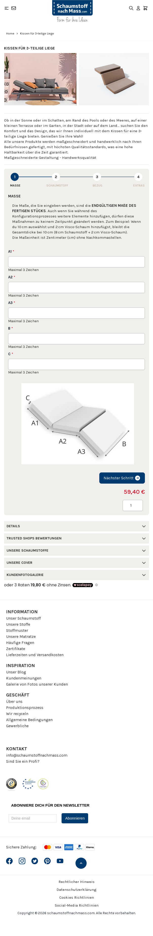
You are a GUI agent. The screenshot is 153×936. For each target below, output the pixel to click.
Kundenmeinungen (23, 678)
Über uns (14, 701)
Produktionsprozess (24, 707)
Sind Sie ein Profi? (23, 761)
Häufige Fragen (20, 642)
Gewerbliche (17, 725)
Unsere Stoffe (18, 624)
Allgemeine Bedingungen (29, 719)
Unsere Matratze (21, 636)
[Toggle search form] (131, 8)
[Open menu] (6, 8)
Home (10, 33)
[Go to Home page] (72, 11)
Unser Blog (16, 672)
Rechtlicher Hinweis (76, 881)
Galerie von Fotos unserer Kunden (37, 684)
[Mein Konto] (138, 8)
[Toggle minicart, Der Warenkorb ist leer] (145, 8)
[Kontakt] (13, 8)
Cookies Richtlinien (76, 897)
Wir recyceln (17, 713)
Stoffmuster (17, 630)
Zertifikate (15, 648)
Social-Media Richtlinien (77, 905)
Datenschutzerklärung (76, 889)
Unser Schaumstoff (23, 618)
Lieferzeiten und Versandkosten (35, 654)
